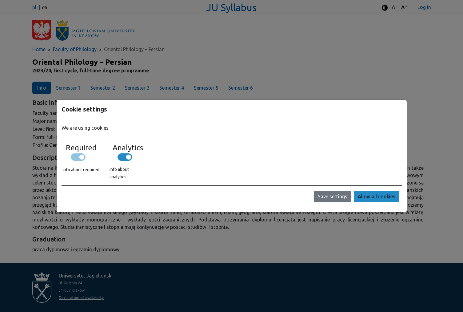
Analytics (128, 148)
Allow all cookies (376, 196)
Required (81, 148)
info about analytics (119, 173)
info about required (81, 169)
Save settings (332, 196)
